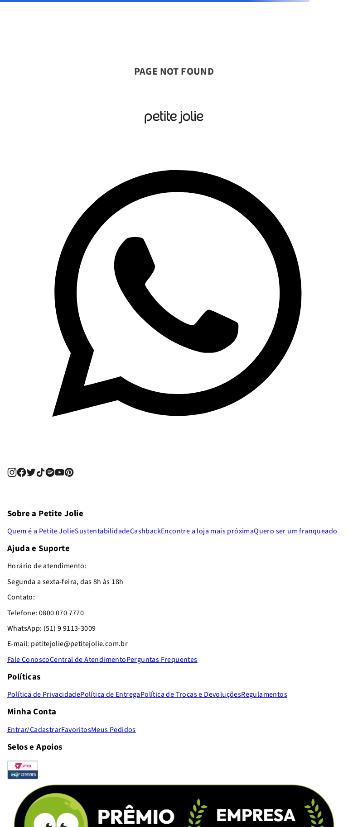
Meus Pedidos (113, 730)
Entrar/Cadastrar (34, 730)
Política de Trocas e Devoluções (190, 694)
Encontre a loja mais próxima (207, 531)
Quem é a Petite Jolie (41, 531)
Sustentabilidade (102, 531)
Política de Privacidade (43, 694)
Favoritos (76, 730)
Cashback (145, 531)
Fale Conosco (28, 660)
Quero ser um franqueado (295, 531)
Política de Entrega (110, 694)
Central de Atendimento (88, 660)
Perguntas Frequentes (162, 660)
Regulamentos (264, 694)
